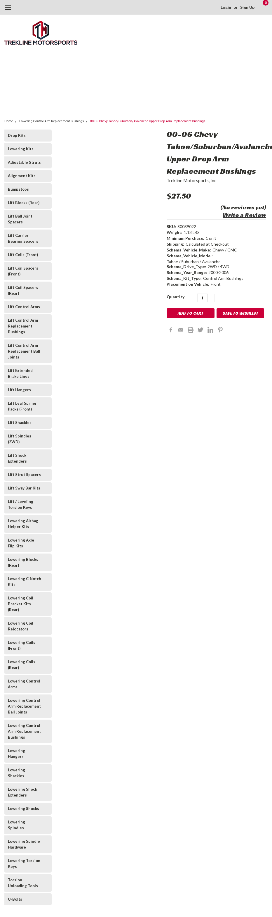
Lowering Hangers (16, 753)
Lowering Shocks (23, 808)
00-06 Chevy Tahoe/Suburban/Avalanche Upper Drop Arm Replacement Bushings (147, 121)
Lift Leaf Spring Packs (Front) (22, 406)
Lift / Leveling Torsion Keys (20, 504)
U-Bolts (15, 899)
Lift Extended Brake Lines (20, 373)
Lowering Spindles (16, 825)
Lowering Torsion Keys (24, 863)
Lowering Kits (21, 148)
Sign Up (247, 7)
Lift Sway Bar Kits (24, 488)
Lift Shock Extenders (17, 458)
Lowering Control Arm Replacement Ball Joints (24, 706)
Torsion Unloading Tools (23, 883)
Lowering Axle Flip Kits (21, 543)
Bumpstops (18, 189)
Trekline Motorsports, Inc (191, 180)
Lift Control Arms (24, 306)
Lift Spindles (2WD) (19, 439)
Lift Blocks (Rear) (23, 202)
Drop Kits (17, 135)
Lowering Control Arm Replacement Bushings (51, 121)
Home (8, 121)
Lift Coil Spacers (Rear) (23, 290)
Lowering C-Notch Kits (24, 581)
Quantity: (176, 296)
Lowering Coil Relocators (20, 626)
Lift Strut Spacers (24, 474)
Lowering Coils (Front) (21, 645)
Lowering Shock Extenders (22, 792)
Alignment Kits (22, 175)
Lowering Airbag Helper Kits (23, 523)
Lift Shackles (20, 422)
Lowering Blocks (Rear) (23, 562)
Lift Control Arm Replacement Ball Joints (24, 351)
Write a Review (244, 215)
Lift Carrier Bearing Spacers (23, 238)
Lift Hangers (19, 389)
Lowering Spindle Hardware (24, 844)
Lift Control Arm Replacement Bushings (23, 326)
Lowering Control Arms (24, 684)
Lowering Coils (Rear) (21, 664)
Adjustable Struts (24, 162)
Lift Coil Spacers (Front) (23, 271)
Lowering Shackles (16, 773)
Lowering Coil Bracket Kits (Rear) (20, 604)
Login (226, 7)
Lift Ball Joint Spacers (20, 219)
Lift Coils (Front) (23, 254)
